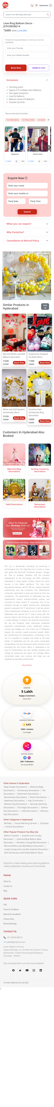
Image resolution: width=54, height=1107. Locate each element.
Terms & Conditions (11, 909)
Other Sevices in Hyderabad (16, 783)
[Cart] (32, 5)
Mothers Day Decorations (15, 803)
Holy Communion (35, 800)
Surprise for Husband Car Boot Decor (38, 355)
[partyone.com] (5, 5)
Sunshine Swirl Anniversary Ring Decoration (36, 412)
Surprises (44, 823)
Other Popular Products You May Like (21, 832)
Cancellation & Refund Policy (23, 240)
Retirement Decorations (28, 793)
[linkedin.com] (40, 970)
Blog (5, 891)
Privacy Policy (9, 919)
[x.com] (20, 970)
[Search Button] (47, 14)
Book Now (16, 67)
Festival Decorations (15, 826)
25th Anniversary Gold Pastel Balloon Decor (23, 852)
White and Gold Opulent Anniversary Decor (14, 411)
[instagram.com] (33, 970)
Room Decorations (38, 797)
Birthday (8, 823)
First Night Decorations (27, 807)
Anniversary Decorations (28, 790)
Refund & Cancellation (12, 914)
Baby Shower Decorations (15, 786)
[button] (15, 139)
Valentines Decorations (14, 800)
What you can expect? (19, 223)
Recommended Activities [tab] (17, 113)
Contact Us (8, 886)
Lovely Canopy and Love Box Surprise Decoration (26, 849)
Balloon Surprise (11, 835)
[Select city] (41, 5)
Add (22, 161)
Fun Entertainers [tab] (13, 120)
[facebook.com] (13, 970)
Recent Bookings (10, 923)
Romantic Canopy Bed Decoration (32, 842)
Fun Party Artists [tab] (28, 120)
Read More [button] (27, 665)
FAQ (5, 904)
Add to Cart (38, 67)
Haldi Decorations (29, 810)
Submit (27, 211)
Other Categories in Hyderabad (18, 819)
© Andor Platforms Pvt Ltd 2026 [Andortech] (16, 982)
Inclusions (12, 80)
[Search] (24, 14)
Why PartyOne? (15, 232)
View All (45, 306)
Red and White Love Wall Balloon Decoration (14, 355)
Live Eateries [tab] (42, 120)
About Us (7, 881)
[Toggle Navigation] (50, 5)
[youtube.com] (27, 970)
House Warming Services (26, 823)
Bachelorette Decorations (15, 797)
